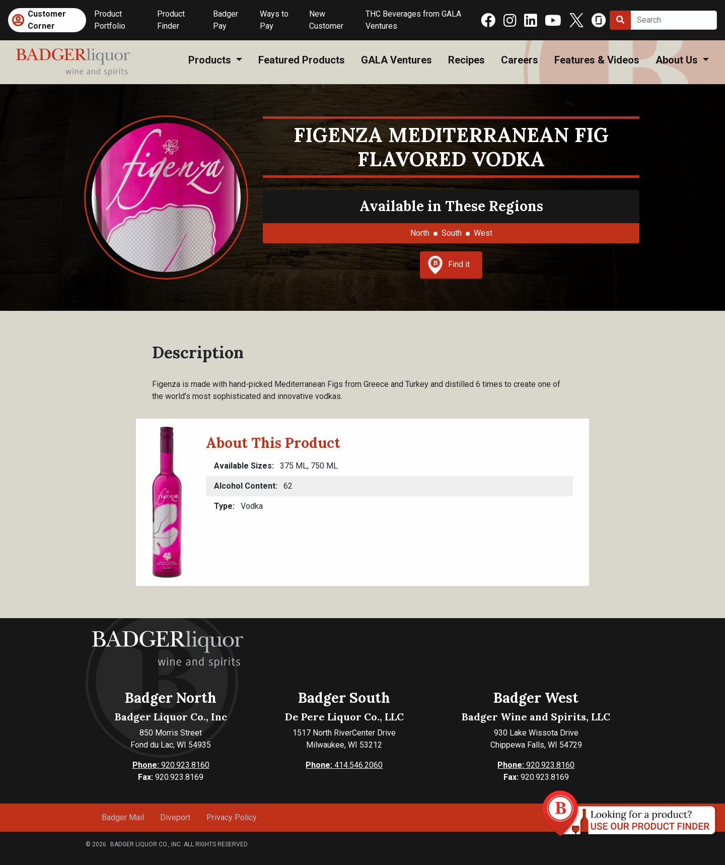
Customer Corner (47, 20)
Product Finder (171, 20)
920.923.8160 (170, 765)
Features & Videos (596, 60)
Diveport (175, 817)
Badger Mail (123, 817)
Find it (448, 265)
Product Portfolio (109, 20)
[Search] (673, 20)
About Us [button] (678, 60)
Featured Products (301, 60)
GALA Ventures (396, 60)
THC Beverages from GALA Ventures (413, 20)
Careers (519, 60)
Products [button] (211, 60)
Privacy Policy (231, 817)
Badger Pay (225, 20)
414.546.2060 (344, 765)
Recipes (466, 60)
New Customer (326, 20)
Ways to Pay (274, 20)
